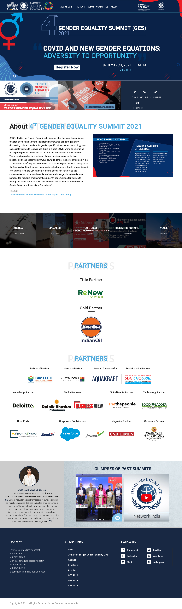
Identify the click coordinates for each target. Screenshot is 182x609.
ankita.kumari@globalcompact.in (28, 561)
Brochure (73, 565)
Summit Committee (98, 7)
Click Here (91, 234)
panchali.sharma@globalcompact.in (29, 571)
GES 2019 (73, 580)
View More (55, 234)
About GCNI (66, 7)
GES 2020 (73, 575)
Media (114, 7)
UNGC (71, 549)
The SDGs (80, 7)
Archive (72, 570)
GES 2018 (73, 585)
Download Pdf (18, 234)
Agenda (72, 560)
